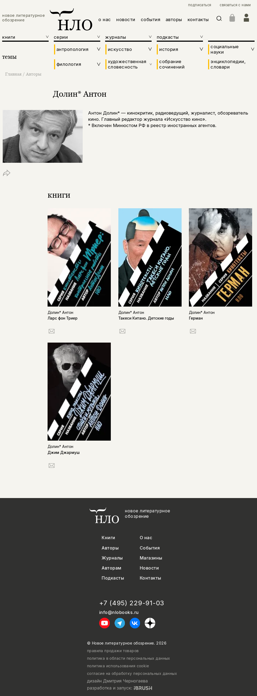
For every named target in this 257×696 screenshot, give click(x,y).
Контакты (150, 578)
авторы (174, 19)
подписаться (199, 5)
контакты (198, 19)
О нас (146, 537)
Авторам (111, 568)
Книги (108, 537)
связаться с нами (235, 5)
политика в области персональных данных (128, 658)
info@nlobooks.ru (119, 612)
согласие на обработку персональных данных (132, 673)
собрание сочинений (172, 64)
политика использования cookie (118, 666)
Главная (14, 73)
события (151, 19)
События (150, 548)
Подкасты (113, 578)
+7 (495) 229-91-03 (131, 603)
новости (125, 19)
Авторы (33, 73)
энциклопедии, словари (228, 64)
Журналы (112, 558)
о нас (104, 19)
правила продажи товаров (113, 651)
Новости (149, 568)
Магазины (151, 558)
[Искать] (219, 19)
